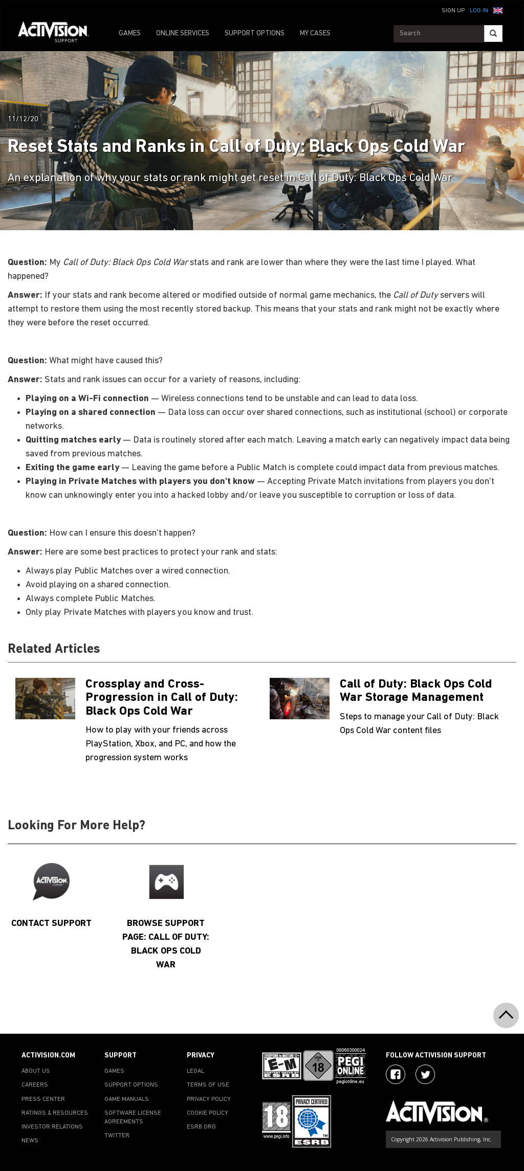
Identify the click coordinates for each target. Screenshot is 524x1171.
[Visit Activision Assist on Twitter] (425, 1074)
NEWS (29, 1141)
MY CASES (315, 33)
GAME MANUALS (126, 1099)
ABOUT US (35, 1071)
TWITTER (116, 1136)
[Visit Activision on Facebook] (395, 1074)
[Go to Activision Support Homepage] (58, 34)
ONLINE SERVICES (182, 33)
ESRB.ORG (201, 1127)
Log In (479, 11)
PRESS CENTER (43, 1099)
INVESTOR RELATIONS (52, 1127)
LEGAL (195, 1071)
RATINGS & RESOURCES (54, 1113)
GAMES (130, 33)
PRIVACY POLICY (209, 1099)
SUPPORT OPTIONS (255, 33)
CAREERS (34, 1085)
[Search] (493, 33)
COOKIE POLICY (207, 1113)
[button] (498, 10)
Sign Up (453, 11)
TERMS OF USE (208, 1085)
